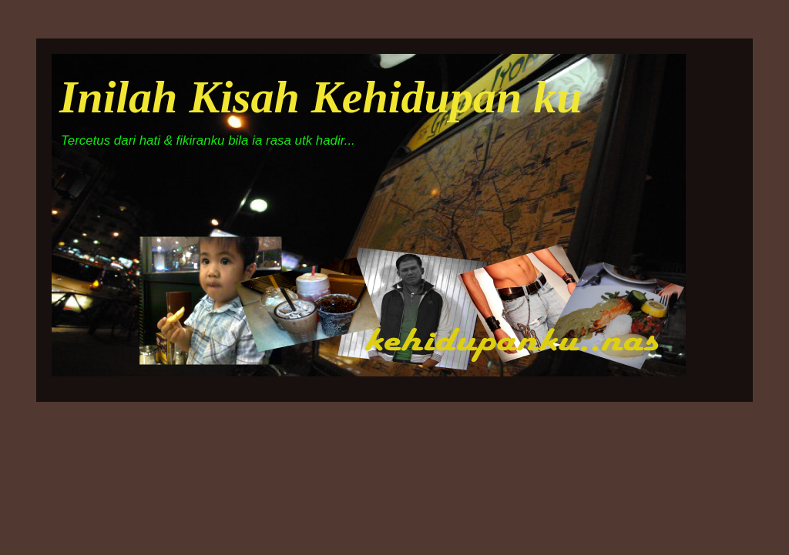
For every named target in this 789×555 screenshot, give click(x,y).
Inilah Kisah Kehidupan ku (321, 97)
